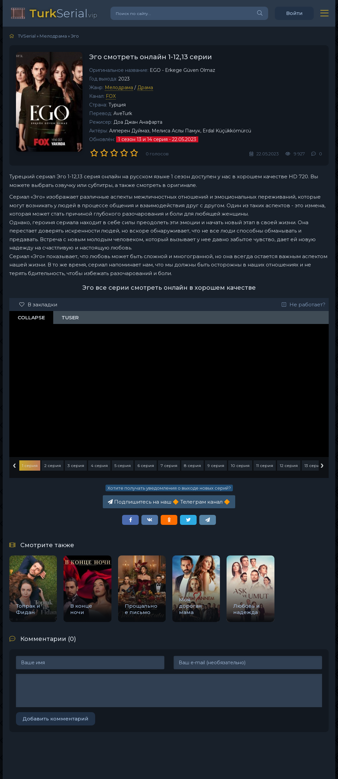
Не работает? (303, 304)
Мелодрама (119, 87)
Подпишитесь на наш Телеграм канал (169, 502)
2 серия (52, 465)
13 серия (313, 465)
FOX (111, 96)
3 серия (76, 465)
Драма (145, 87)
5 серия (122, 465)
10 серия (240, 465)
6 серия (145, 465)
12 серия (289, 465)
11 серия (264, 465)
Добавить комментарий (55, 718)
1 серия (30, 465)
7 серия (169, 465)
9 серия (216, 465)
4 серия (99, 465)
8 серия (192, 465)
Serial (63, 13)
